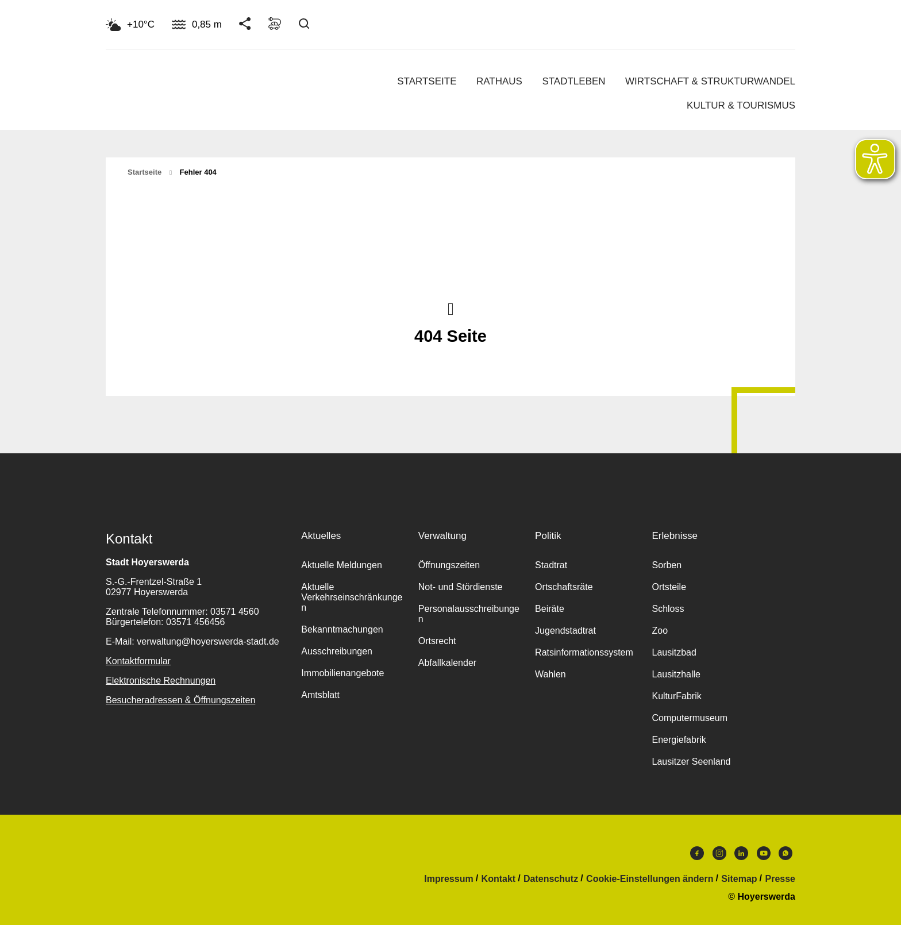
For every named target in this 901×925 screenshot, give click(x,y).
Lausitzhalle (676, 674)
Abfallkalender (447, 663)
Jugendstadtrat (565, 630)
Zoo (660, 630)
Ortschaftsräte (563, 587)
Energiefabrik (679, 740)
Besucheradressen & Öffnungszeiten (180, 700)
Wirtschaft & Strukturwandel (710, 81)
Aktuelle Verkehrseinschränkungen (351, 597)
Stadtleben (573, 81)
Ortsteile (669, 587)
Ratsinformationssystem (584, 652)
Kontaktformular (138, 661)
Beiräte (549, 609)
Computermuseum (689, 718)
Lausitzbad (674, 652)
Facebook (697, 853)
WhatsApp (785, 853)
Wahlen (550, 674)
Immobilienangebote (342, 673)
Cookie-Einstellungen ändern (649, 879)
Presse (780, 879)
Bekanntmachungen (342, 629)
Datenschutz (550, 879)
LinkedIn (741, 853)
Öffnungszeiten (449, 565)
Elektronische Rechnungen (160, 680)
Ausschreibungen (336, 651)
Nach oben (450, 308)
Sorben (666, 565)
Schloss (668, 609)
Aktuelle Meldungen (341, 565)
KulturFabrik (676, 696)
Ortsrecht (437, 641)
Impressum (448, 879)
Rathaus (499, 81)
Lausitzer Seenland (691, 761)
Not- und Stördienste (460, 587)
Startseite (426, 81)
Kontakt (499, 879)
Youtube (764, 853)
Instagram (719, 853)
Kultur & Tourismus (741, 105)
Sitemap (739, 879)
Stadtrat (551, 565)
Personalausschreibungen (468, 614)
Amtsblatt (320, 695)
